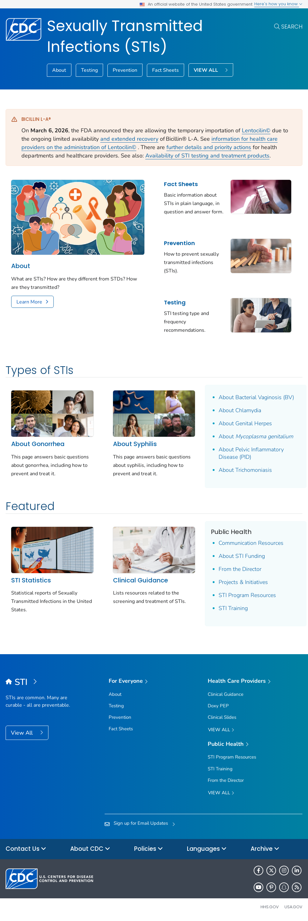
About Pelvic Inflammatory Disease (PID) (251, 453)
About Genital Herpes (245, 423)
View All (22, 732)
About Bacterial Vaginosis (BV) (256, 397)
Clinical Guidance (140, 580)
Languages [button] (207, 849)
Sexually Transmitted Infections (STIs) (125, 36)
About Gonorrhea (38, 444)
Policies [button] (148, 849)
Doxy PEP (218, 706)
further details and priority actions (208, 147)
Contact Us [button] (26, 849)
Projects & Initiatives (243, 582)
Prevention (125, 70)
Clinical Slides (222, 717)
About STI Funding (242, 556)
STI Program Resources (247, 595)
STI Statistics (31, 580)
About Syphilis (135, 444)
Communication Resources (251, 543)
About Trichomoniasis (245, 470)
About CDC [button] (90, 849)
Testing (89, 70)
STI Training (233, 608)
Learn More (29, 302)
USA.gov (293, 907)
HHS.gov (269, 907)
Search (291, 26)
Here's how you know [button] (278, 4)
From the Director (240, 569)
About (59, 70)
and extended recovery (129, 139)
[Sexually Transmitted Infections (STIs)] (43, 682)
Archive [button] (265, 849)
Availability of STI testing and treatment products (207, 155)
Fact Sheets (165, 70)
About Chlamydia (240, 410)
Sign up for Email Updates (141, 823)
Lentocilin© (256, 130)
